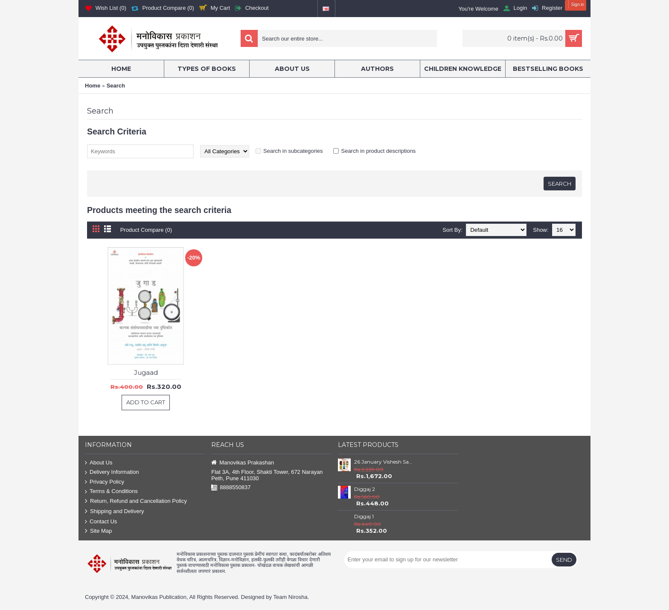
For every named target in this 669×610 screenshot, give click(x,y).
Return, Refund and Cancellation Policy (136, 501)
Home (92, 85)
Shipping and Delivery (114, 511)
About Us (98, 463)
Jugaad (146, 372)
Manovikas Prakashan (242, 463)
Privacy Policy (104, 482)
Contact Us (101, 521)
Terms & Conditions (111, 491)
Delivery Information (112, 472)
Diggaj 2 (364, 489)
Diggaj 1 (364, 516)
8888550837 (230, 487)
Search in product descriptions (378, 151)
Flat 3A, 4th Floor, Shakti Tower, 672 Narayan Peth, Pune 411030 (267, 475)
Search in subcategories (293, 151)
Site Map (98, 531)
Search (116, 85)
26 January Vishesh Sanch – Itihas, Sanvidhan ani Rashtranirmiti (384, 461)
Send (564, 559)
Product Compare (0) (146, 230)
